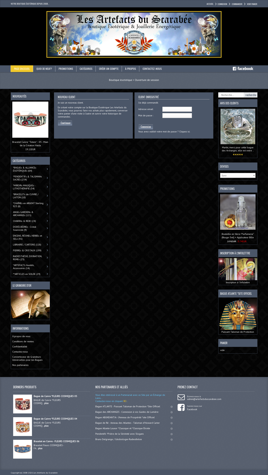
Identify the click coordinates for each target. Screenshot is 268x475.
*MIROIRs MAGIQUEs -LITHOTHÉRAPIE (24, 187)
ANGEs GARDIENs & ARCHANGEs (23, 214)
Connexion (146, 127)
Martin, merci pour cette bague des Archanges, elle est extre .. (238, 149)
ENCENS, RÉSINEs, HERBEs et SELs (27, 237)
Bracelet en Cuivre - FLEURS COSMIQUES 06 (56, 441)
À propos (130, 69)
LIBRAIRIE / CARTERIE (27, 244)
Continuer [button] (66, 123)
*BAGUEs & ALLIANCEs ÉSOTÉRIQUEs (24, 169)
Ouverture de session (147, 80)
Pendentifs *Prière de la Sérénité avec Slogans (134, 433)
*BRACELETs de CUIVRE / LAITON (25, 196)
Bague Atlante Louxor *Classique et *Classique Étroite (134, 428)
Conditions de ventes (23, 341)
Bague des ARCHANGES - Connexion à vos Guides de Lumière (134, 411)
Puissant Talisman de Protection (237, 315)
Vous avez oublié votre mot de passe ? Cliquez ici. (164, 131)
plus (46, 403)
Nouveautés (19, 96)
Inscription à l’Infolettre (237, 271)
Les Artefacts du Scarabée (45, 472)
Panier (223, 343)
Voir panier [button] (251, 4)
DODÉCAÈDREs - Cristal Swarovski (24, 228)
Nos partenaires (20, 365)
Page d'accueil (22, 69)
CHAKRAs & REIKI (24, 221)
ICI (124, 401)
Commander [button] (236, 4)
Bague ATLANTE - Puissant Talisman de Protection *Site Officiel (134, 406)
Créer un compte (109, 69)
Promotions (66, 69)
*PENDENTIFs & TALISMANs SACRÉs (27, 178)
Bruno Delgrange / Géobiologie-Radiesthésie (134, 439)
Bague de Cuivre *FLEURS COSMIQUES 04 (55, 418)
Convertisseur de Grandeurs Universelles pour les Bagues (27, 358)
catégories (86, 69)
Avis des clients (229, 103)
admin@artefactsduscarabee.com (204, 399)
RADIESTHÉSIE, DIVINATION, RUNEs (27, 258)
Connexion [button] (222, 4)
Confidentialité (19, 346)
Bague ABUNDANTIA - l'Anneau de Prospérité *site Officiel (134, 417)
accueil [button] (210, 3)
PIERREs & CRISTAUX (27, 250)
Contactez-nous (152, 69)
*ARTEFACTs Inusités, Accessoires (23, 267)
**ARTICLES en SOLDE (26, 274)
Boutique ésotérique (120, 80)
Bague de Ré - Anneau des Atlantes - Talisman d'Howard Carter (134, 422)
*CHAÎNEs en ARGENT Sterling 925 (28, 205)
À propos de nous (21, 336)
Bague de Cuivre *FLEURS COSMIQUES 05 (55, 396)
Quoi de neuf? (44, 69)
